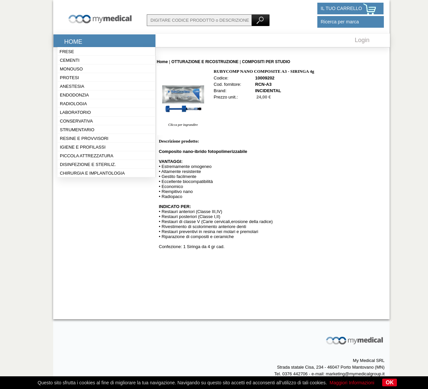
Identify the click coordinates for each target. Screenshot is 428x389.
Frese (67, 51)
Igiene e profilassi (83, 147)
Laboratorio (75, 112)
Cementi (70, 60)
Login (362, 40)
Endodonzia (74, 95)
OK (390, 382)
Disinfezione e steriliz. (88, 164)
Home (73, 41)
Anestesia (72, 86)
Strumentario (77, 129)
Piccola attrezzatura (86, 155)
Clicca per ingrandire (183, 125)
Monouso (71, 68)
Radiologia (73, 103)
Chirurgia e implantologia (92, 173)
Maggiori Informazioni (352, 382)
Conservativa (76, 121)
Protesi (69, 77)
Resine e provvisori (84, 138)
